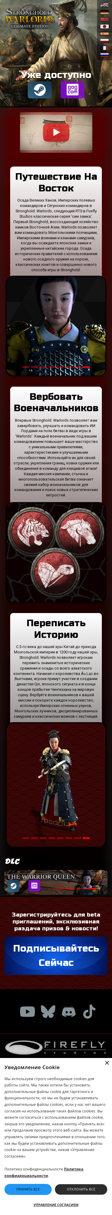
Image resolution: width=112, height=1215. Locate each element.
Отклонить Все (81, 1189)
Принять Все (28, 1189)
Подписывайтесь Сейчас (56, 956)
